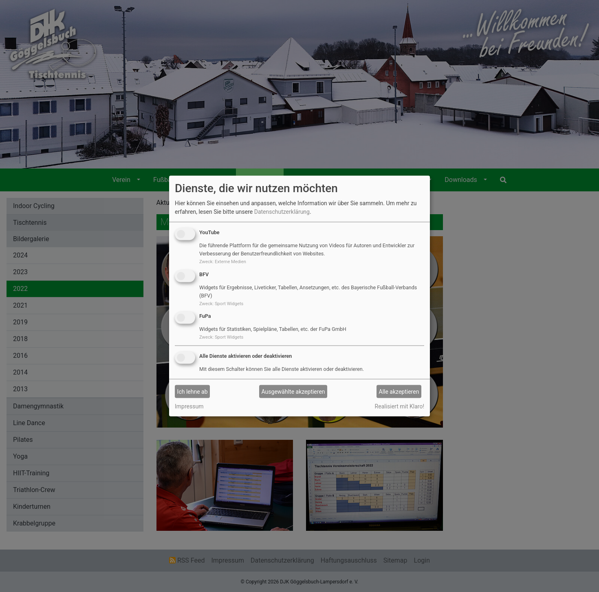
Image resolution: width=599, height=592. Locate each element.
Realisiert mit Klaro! (399, 406)
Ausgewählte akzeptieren (293, 391)
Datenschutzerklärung (282, 211)
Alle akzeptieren (399, 391)
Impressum (189, 406)
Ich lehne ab (192, 391)
